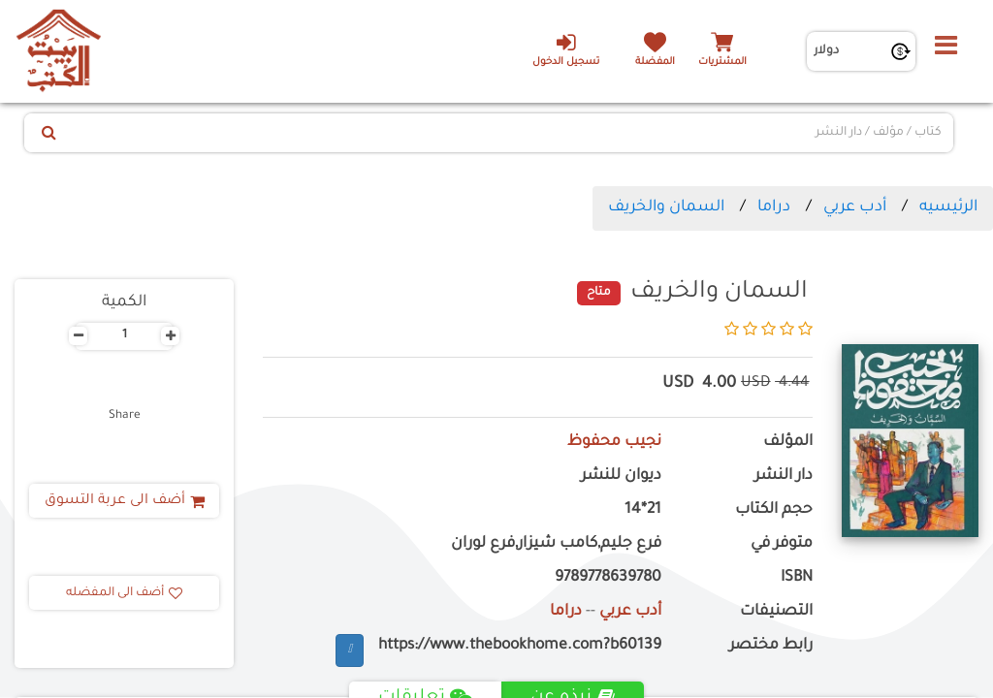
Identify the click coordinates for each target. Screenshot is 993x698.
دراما (773, 207)
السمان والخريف (666, 207)
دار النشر (783, 476)
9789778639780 (608, 578)
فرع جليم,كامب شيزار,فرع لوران (556, 544)
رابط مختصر (771, 646)
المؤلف (788, 442)
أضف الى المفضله (124, 593)
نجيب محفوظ (614, 442)
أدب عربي (854, 207)
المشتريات (722, 62)
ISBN (797, 578)
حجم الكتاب (774, 510)
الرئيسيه (948, 207)
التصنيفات (776, 612)
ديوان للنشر (621, 476)
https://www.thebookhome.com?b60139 (519, 646)
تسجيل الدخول (566, 49)
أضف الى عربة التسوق (125, 501)
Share (125, 416)
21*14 (643, 510)
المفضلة (655, 62)
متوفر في (782, 544)
